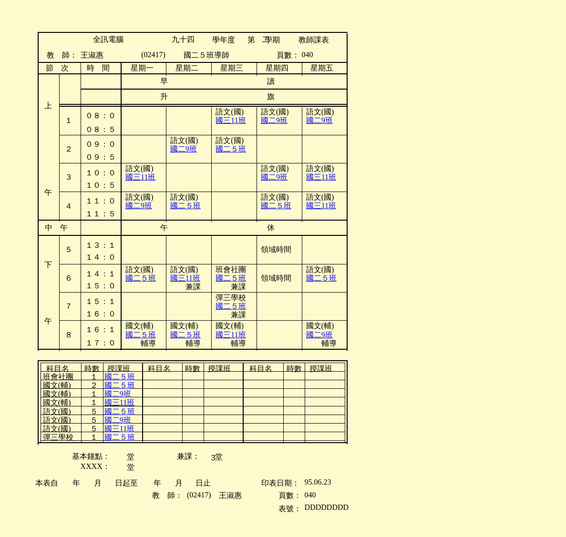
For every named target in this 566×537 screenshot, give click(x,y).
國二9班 (183, 149)
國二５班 (231, 149)
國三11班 (140, 177)
